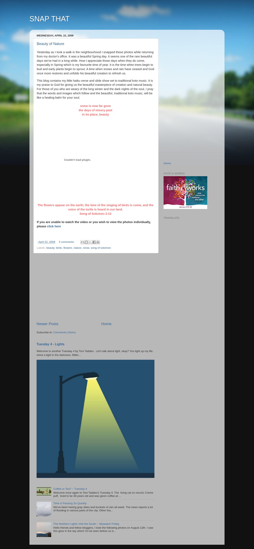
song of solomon (101, 247)
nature (77, 247)
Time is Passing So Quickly (69, 503)
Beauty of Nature (50, 44)
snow (86, 247)
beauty (50, 247)
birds (59, 247)
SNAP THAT (49, 19)
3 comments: (67, 241)
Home (106, 324)
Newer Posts (47, 324)
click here (54, 226)
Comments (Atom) (64, 332)
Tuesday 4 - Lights (50, 344)
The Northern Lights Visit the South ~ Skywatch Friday (86, 523)
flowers (67, 247)
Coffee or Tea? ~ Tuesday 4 (70, 488)
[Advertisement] (95, 287)
